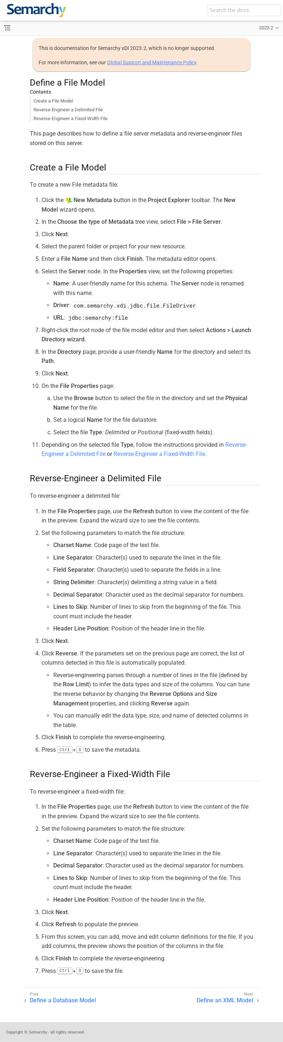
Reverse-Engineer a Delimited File (68, 109)
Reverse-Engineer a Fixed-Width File (70, 118)
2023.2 (266, 27)
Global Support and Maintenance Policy (151, 62)
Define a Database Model (63, 1000)
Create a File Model (53, 101)
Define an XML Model (225, 1000)
